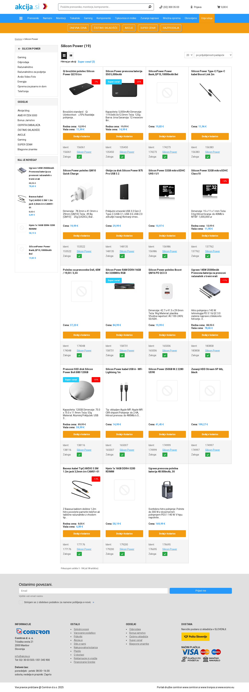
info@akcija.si (22, 656)
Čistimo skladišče (138, 636)
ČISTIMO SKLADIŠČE (106, 27)
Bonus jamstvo (137, 633)
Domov (18, 39)
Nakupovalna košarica (86, 647)
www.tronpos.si (209, 687)
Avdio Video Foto (27, 76)
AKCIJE (129, 27)
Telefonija (23, 91)
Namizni (47, 18)
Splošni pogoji (81, 629)
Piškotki (78, 636)
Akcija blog (23, 110)
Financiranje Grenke (84, 662)
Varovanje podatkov (85, 633)
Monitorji (61, 18)
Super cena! (135, 640)
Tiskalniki (75, 18)
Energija (22, 81)
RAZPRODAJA (171, 27)
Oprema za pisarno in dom (32, 86)
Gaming (88, 18)
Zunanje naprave (149, 18)
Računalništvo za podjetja (32, 72)
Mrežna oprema (172, 18)
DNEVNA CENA (78, 27)
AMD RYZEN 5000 (27, 115)
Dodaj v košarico (81, 136)
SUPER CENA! (148, 27)
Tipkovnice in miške (125, 18)
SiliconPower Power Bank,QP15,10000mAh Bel (40, 250)
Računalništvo (25, 67)
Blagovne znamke (27, 149)
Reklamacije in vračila (85, 658)
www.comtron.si (191, 687)
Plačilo (77, 651)
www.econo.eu (226, 687)
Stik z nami (80, 643)
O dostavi (79, 654)
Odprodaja (207, 18)
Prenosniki (33, 18)
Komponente (104, 18)
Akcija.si (78, 640)
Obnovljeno (191, 18)
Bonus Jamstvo (26, 120)
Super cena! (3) (86, 61)
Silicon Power (84, 152)
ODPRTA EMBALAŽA (29, 125)
